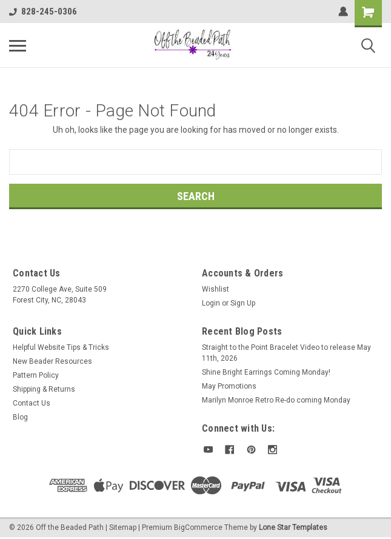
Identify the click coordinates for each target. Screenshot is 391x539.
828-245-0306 (43, 11)
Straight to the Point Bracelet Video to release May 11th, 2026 (286, 353)
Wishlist (215, 289)
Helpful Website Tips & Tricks (61, 347)
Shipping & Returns (44, 389)
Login (211, 303)
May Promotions (229, 386)
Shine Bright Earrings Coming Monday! (266, 372)
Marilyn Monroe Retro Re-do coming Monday (276, 400)
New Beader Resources (52, 361)
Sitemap (122, 527)
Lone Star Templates (293, 527)
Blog (20, 417)
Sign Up (242, 303)
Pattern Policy (36, 375)
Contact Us (31, 403)
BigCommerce (198, 527)
